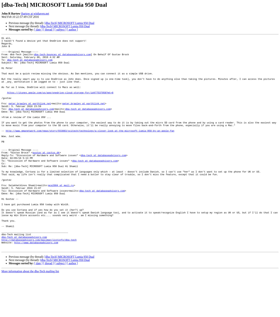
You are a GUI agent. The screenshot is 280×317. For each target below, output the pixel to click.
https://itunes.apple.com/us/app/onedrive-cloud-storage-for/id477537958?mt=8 (60, 104)
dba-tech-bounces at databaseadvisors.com (62, 58)
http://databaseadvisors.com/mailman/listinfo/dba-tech (38, 280)
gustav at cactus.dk (46, 176)
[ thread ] (48, 29)
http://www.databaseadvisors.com (36, 284)
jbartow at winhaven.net (35, 13)
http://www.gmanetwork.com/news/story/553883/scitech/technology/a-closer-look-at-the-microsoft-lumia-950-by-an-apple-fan (90, 149)
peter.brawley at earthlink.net (30, 117)
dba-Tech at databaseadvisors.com (24, 277)
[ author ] (72, 29)
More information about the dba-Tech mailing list (30, 313)
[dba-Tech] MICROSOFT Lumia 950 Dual (69, 23)
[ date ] (38, 29)
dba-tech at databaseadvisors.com (29, 64)
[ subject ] (60, 29)
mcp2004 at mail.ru (61, 215)
